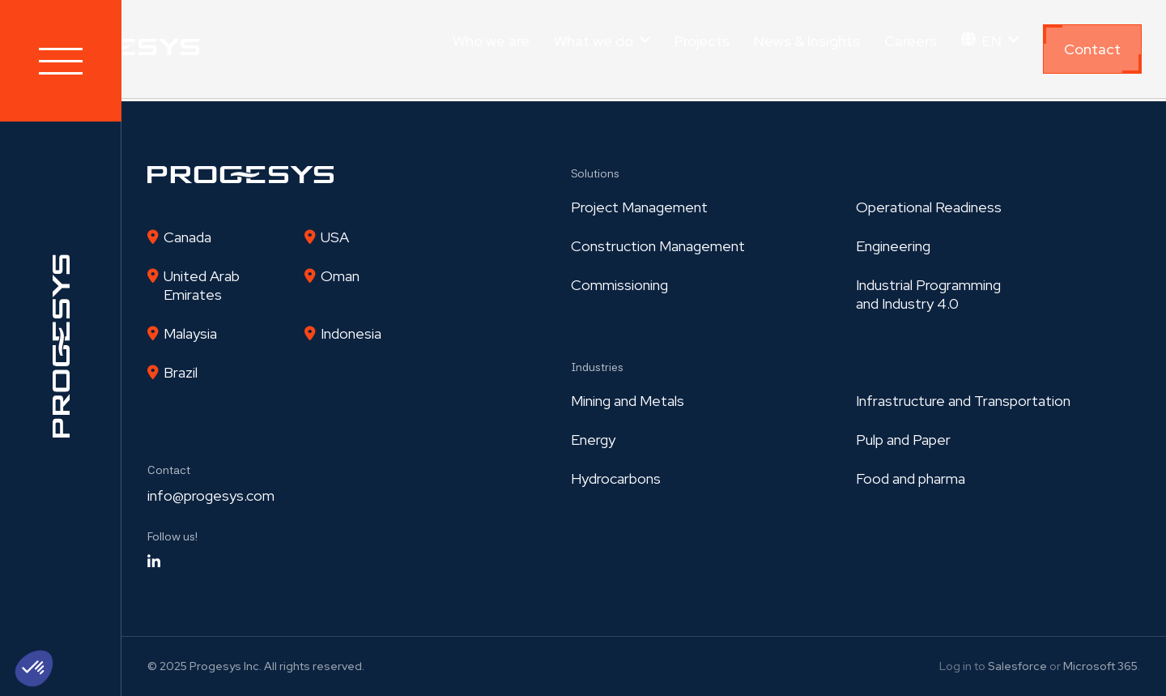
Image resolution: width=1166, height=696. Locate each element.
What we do (593, 41)
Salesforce (1017, 666)
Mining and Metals (627, 400)
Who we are (491, 41)
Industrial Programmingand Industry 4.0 (928, 294)
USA (335, 237)
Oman (340, 276)
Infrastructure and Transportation (963, 400)
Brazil (181, 372)
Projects (702, 41)
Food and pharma (910, 478)
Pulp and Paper (903, 439)
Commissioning (619, 284)
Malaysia (190, 333)
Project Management (639, 207)
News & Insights (807, 41)
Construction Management (658, 246)
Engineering (893, 246)
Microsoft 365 (1100, 666)
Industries (597, 367)
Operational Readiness (929, 207)
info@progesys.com (210, 495)
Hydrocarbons (616, 478)
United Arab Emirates (202, 285)
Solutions (595, 173)
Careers (910, 41)
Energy (593, 439)
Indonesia (351, 333)
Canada (187, 237)
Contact (1092, 49)
